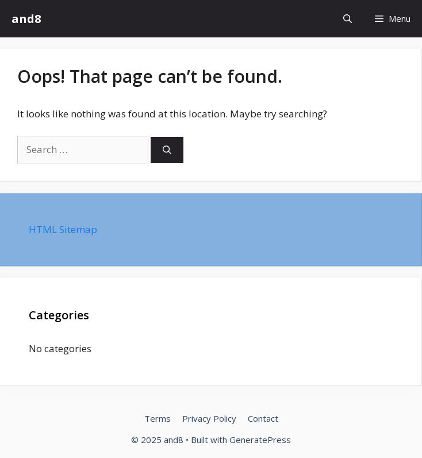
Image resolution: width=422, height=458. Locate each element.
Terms (157, 418)
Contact (263, 418)
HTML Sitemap (63, 229)
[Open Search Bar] (347, 18)
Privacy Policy (209, 418)
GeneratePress (260, 439)
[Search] (167, 150)
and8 (26, 18)
